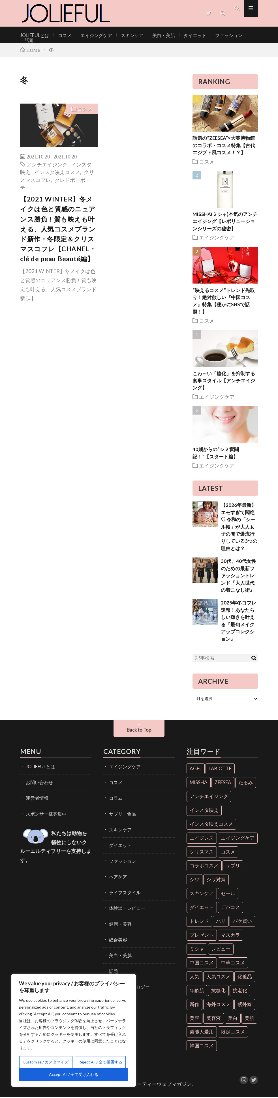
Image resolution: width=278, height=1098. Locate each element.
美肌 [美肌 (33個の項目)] (249, 1019)
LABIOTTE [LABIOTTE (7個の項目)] (220, 770)
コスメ (60, 35)
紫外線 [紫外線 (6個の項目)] (245, 1005)
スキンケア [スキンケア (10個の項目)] (202, 894)
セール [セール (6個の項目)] (228, 894)
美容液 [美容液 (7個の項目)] (213, 1019)
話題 (234, 35)
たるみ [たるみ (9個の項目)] (245, 783)
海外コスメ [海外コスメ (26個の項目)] (218, 1005)
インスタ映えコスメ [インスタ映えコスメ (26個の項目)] (211, 825)
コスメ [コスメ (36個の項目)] (228, 852)
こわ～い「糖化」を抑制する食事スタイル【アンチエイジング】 (224, 381)
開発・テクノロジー (127, 973)
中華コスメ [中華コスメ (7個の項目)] (233, 963)
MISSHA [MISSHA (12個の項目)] (199, 783)
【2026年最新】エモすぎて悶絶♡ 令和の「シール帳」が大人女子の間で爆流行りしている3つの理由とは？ (239, 527)
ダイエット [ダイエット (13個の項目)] (202, 908)
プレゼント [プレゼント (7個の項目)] (202, 936)
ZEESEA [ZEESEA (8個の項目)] (223, 783)
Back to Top (139, 730)
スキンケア (121, 35)
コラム (115, 796)
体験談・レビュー (125, 899)
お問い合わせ (38, 782)
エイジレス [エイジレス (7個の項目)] (202, 839)
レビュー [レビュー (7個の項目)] (220, 950)
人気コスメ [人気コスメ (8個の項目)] (218, 977)
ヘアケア (117, 870)
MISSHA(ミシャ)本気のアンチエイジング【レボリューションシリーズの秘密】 (225, 222)
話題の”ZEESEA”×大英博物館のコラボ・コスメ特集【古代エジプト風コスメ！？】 (224, 146)
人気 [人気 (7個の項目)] (194, 977)
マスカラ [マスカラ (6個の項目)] (230, 936)
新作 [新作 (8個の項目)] (194, 1005)
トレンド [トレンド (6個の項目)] (199, 922)
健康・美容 (119, 914)
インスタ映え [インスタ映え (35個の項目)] (204, 811)
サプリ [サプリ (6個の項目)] (233, 866)
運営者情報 (36, 796)
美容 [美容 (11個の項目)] (194, 1019)
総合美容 (117, 929)
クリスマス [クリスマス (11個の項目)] (202, 852)
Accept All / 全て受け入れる (73, 1074)
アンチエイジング (47, 165)
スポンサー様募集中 (43, 811)
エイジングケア (89, 35)
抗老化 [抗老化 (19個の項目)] (240, 991)
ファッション (209, 35)
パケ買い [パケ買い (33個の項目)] (242, 922)
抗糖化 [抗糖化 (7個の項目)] (218, 991)
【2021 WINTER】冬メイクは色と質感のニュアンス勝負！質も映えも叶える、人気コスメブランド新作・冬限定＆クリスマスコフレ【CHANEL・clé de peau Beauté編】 (58, 229)
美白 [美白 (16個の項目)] (233, 1019)
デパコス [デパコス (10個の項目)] (230, 908)
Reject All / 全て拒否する (100, 1062)
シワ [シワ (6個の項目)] (194, 880)
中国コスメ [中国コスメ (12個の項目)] (202, 963)
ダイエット (179, 35)
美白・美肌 (150, 35)
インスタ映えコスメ (57, 172)
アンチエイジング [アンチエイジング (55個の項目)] (209, 797)
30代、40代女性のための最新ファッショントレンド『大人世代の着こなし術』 (238, 576)
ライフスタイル (123, 885)
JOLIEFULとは (33, 35)
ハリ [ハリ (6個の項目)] (221, 922)
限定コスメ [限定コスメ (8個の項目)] (233, 1033)
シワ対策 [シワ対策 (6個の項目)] (216, 880)
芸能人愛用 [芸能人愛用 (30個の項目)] (202, 1033)
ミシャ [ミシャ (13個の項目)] (197, 950)
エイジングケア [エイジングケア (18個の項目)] (238, 839)
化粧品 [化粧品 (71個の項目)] (245, 977)
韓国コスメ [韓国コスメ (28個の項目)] (202, 1047)
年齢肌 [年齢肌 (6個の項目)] (197, 991)
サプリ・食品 (121, 811)
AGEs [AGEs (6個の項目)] (196, 770)
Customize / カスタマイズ (46, 1062)
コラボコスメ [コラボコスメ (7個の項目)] (204, 866)
